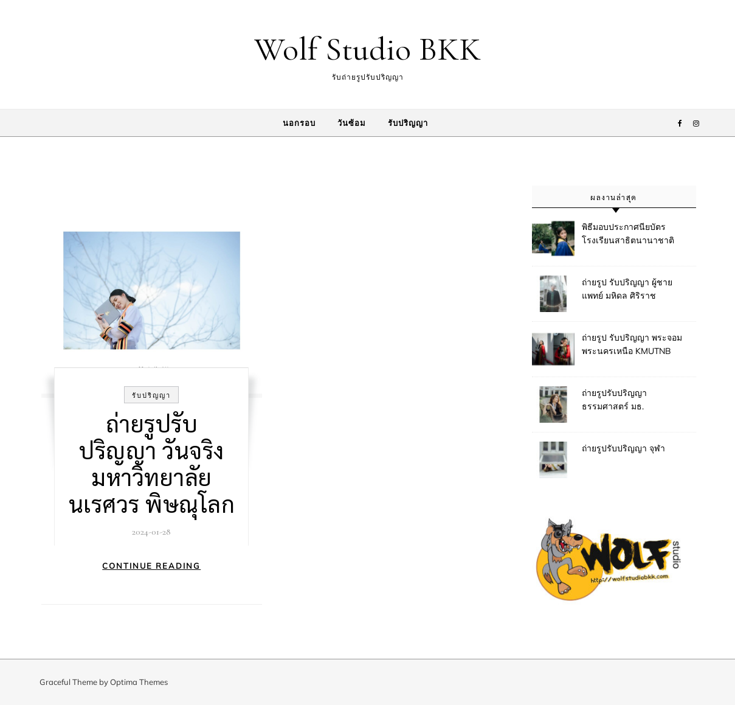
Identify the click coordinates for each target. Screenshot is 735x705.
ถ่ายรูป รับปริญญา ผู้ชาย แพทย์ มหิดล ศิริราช (627, 289)
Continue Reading (151, 566)
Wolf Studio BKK (367, 49)
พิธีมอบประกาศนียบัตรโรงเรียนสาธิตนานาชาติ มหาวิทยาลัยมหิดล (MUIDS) (633, 234)
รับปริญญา (408, 123)
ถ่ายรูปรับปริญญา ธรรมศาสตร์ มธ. (614, 399)
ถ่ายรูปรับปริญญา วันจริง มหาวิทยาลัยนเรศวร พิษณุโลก (152, 463)
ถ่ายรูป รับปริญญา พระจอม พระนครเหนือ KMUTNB (632, 344)
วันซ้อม (351, 123)
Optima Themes (139, 682)
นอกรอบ (299, 123)
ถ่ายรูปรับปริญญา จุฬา (623, 448)
